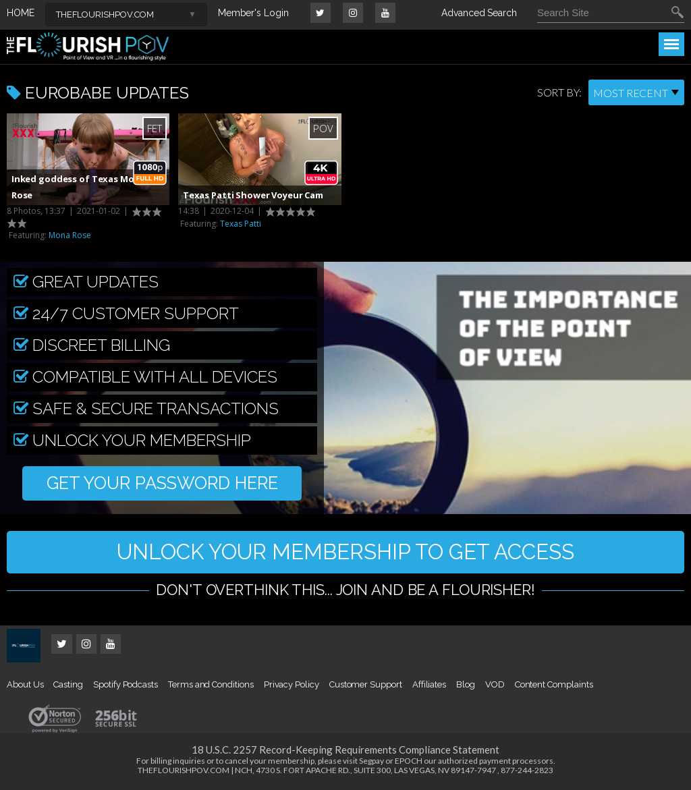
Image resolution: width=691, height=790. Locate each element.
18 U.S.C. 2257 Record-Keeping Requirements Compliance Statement (345, 751)
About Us (25, 686)
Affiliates (429, 686)
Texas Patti (240, 223)
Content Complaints (554, 686)
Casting (68, 686)
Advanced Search (479, 12)
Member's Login (253, 12)
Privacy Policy (291, 686)
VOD (495, 686)
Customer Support (365, 686)
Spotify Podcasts (125, 686)
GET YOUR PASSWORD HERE (162, 484)
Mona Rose (70, 235)
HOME (20, 12)
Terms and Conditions (211, 686)
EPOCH (408, 762)
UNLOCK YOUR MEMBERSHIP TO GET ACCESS (345, 552)
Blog (465, 686)
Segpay (371, 762)
